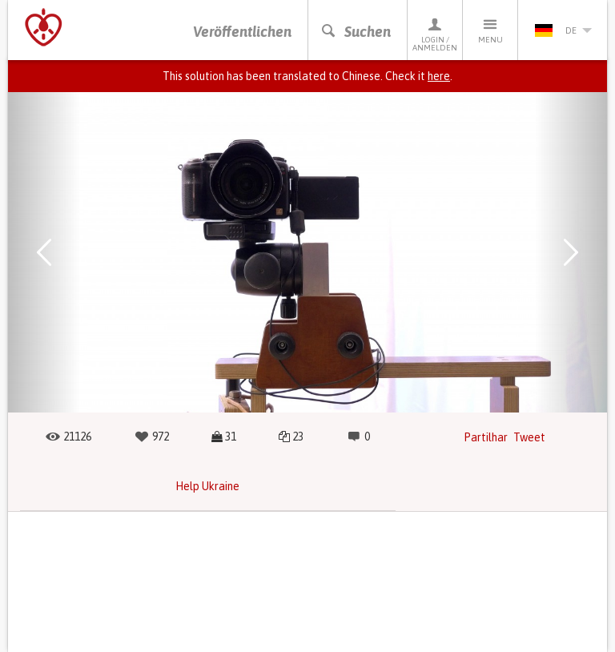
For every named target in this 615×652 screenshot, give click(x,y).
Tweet (529, 437)
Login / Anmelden (435, 34)
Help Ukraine (207, 486)
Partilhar (486, 437)
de (563, 30)
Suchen (355, 31)
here (439, 76)
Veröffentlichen (242, 31)
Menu (490, 30)
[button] (44, 252)
